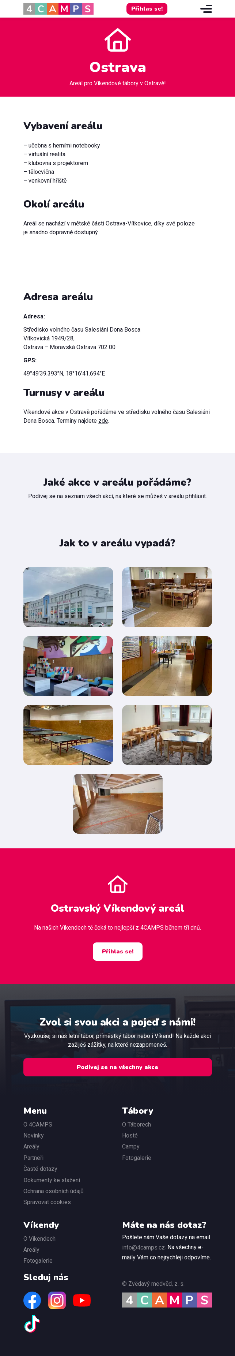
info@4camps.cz (143, 1247)
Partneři (33, 1157)
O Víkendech (39, 1238)
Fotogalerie (136, 1157)
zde (103, 420)
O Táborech (136, 1124)
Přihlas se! (147, 9)
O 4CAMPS (37, 1124)
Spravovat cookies (47, 1202)
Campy (131, 1146)
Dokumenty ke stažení (51, 1180)
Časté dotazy (40, 1168)
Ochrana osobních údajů (53, 1191)
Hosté (130, 1135)
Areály (31, 1146)
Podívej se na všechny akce (117, 1067)
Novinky (33, 1135)
